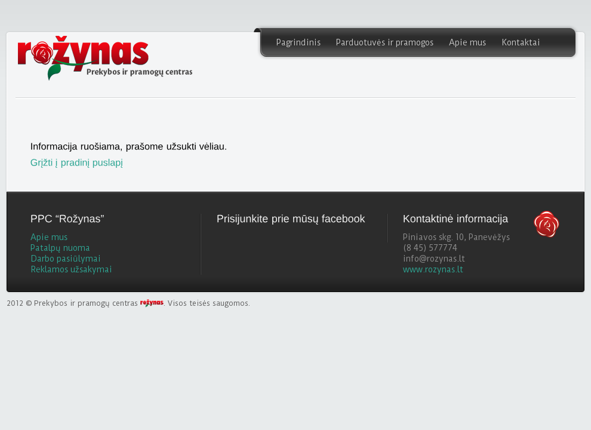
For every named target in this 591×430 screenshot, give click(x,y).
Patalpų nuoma (60, 248)
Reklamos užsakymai (71, 269)
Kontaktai (520, 42)
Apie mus (467, 42)
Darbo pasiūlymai (65, 258)
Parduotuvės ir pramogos (384, 42)
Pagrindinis (298, 42)
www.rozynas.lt (433, 269)
